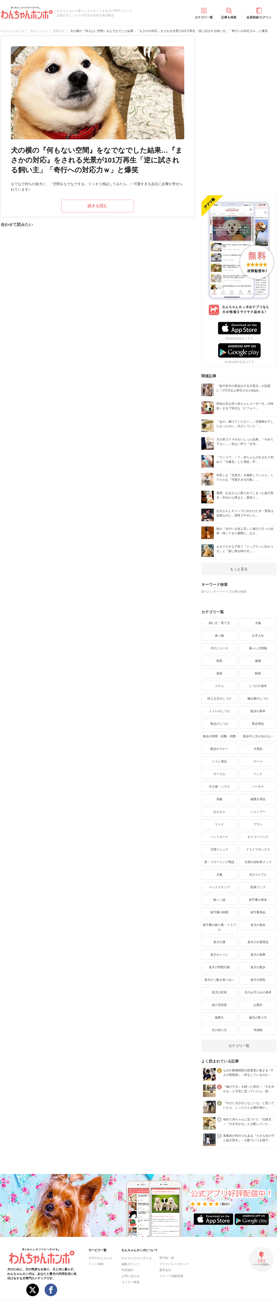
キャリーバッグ (257, 837)
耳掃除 (257, 1030)
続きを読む (97, 206)
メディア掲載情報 (171, 1276)
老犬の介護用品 (257, 942)
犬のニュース (219, 648)
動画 (258, 673)
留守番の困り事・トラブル (219, 927)
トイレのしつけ (219, 711)
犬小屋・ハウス (219, 786)
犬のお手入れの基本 (257, 992)
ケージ (257, 761)
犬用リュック (219, 849)
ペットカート (219, 837)
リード (219, 824)
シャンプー (257, 811)
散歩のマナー (219, 749)
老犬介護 (219, 942)
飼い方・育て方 (219, 623)
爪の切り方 (219, 1030)
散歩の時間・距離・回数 (219, 736)
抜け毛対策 (219, 1005)
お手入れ (258, 635)
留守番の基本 (258, 900)
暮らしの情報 (258, 648)
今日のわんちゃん (100, 1258)
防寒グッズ (257, 887)
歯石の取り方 (258, 1017)
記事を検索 (228, 17)
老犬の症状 (219, 992)
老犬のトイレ (219, 954)
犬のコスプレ (258, 874)
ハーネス (258, 786)
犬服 (219, 874)
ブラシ (257, 824)
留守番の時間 (219, 912)
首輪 (219, 799)
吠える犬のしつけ (219, 698)
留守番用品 (257, 912)
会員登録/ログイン (258, 17)
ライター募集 (131, 1282)
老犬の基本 (257, 925)
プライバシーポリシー (174, 1264)
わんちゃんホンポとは (137, 1258)
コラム (219, 686)
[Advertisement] (239, 111)
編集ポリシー (131, 1264)
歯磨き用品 (257, 799)
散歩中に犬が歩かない (258, 736)
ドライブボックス (258, 849)
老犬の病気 (257, 980)
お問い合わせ (131, 1276)
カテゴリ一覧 (204, 17)
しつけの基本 (258, 686)
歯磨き (219, 1017)
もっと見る (239, 569)
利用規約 (128, 1270)
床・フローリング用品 (219, 862)
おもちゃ (219, 811)
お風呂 (257, 1005)
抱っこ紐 (219, 900)
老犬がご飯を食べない (219, 980)
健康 (258, 661)
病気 (219, 661)
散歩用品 (258, 723)
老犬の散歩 (257, 967)
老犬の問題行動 (219, 967)
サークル (219, 774)
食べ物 (219, 635)
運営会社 (165, 1270)
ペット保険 (96, 1264)
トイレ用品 (219, 761)
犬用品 (257, 749)
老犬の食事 (257, 954)
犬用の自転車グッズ (257, 862)
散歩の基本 (257, 711)
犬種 (258, 623)
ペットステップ (219, 887)
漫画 (219, 673)
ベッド (257, 774)
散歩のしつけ (219, 723)
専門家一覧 (166, 1258)
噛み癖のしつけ (257, 698)
